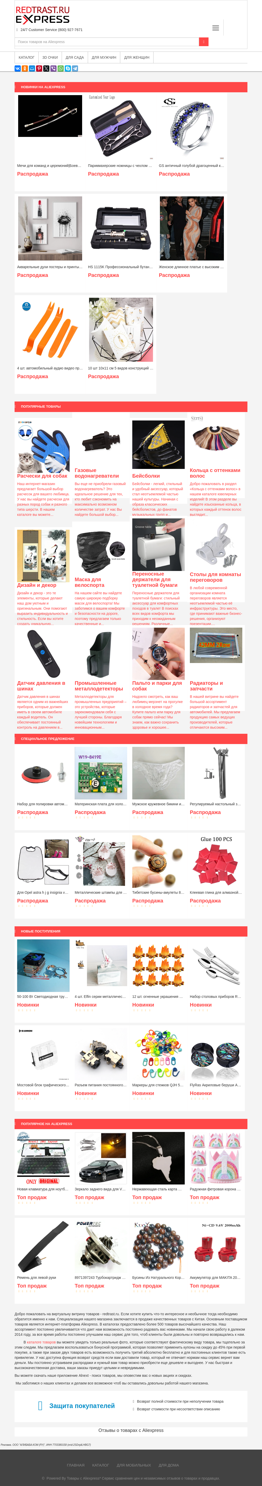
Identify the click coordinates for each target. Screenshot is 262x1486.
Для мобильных (134, 1465)
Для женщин (136, 57)
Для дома (169, 1465)
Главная (76, 1465)
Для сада (75, 57)
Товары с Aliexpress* (84, 1478)
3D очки (50, 57)
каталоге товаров (41, 1342)
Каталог (100, 1465)
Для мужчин (104, 57)
